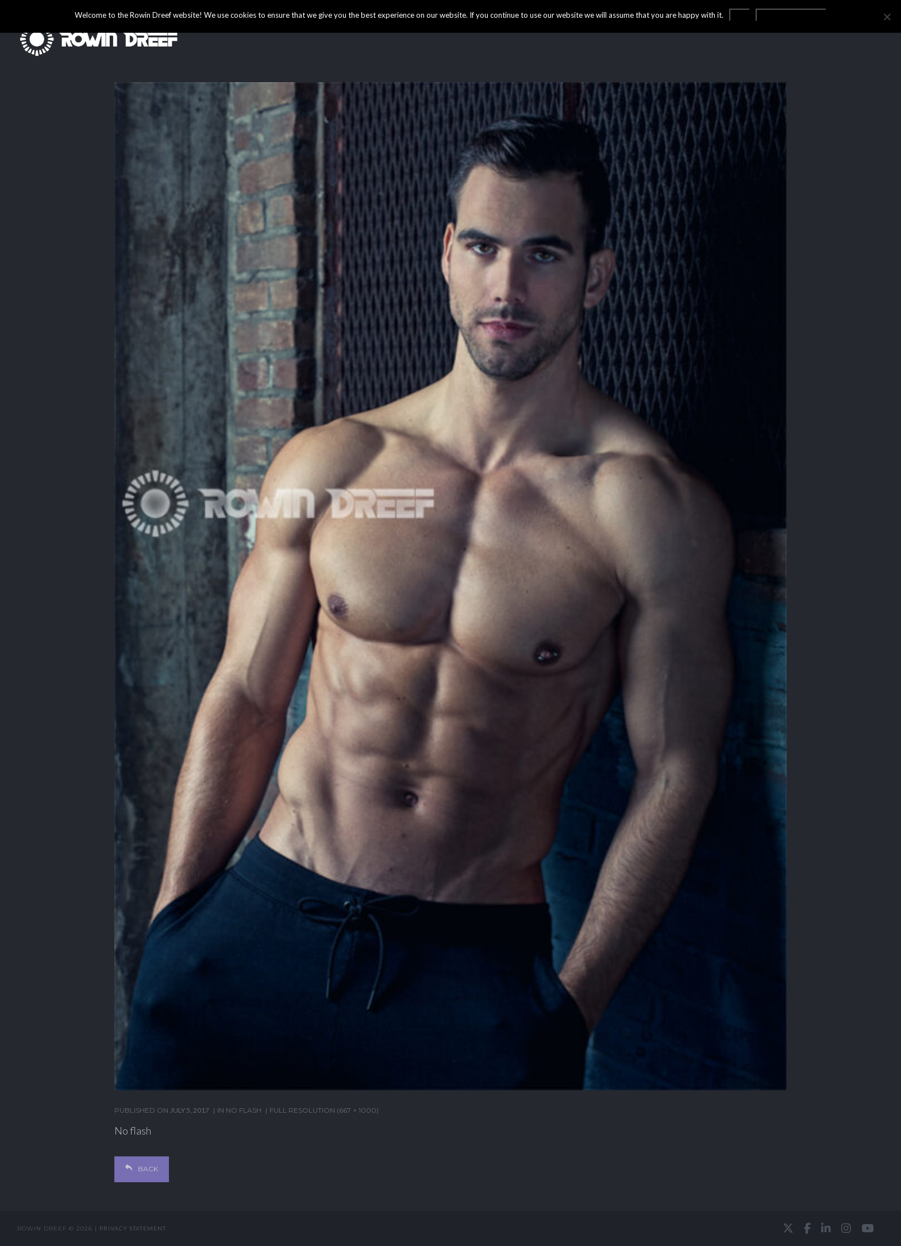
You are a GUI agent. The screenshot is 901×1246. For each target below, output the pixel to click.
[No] (886, 16)
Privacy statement (132, 1228)
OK (739, 15)
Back (141, 1168)
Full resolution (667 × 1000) (324, 1110)
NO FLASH (243, 1110)
